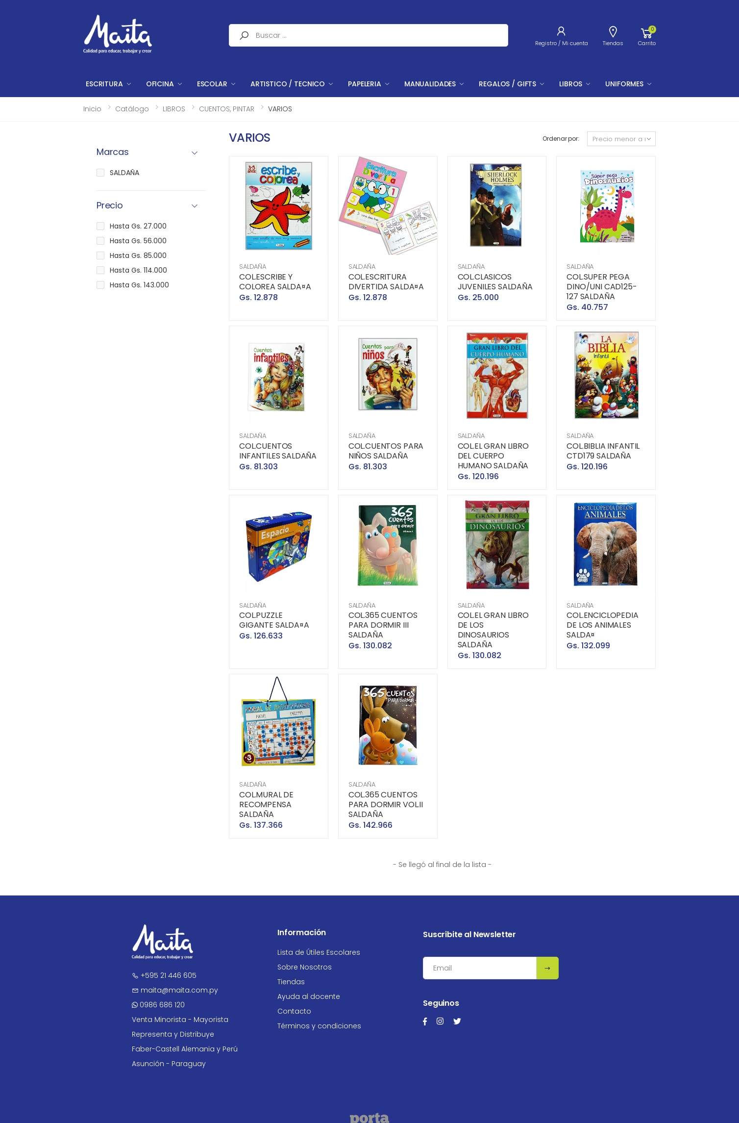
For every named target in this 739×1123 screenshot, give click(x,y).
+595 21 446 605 (164, 975)
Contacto (294, 1011)
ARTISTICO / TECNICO (287, 84)
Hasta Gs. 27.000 (138, 226)
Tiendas (291, 982)
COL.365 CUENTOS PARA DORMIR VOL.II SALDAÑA (385, 804)
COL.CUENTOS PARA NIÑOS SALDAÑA (385, 450)
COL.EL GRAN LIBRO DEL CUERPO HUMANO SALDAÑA (493, 455)
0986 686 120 (158, 1005)
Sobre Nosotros (304, 967)
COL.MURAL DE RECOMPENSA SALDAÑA (266, 804)
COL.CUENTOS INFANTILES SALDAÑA (278, 450)
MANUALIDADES (430, 84)
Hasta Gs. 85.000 (138, 255)
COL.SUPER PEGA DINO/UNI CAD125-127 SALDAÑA (602, 286)
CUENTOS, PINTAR (226, 109)
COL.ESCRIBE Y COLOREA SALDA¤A (275, 281)
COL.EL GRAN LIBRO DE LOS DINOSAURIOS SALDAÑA (493, 630)
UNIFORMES (624, 84)
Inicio (92, 109)
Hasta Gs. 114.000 (138, 270)
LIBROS (570, 84)
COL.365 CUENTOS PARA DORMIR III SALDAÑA (383, 625)
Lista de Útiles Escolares (318, 952)
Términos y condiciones (319, 1026)
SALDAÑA (252, 266)
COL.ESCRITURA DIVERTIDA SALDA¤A (386, 281)
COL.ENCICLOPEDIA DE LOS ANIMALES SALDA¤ (602, 625)
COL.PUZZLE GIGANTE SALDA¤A (274, 620)
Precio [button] (110, 206)
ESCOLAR (212, 84)
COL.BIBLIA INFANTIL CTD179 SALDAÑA (603, 450)
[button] (647, 35)
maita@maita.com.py (175, 990)
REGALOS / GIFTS (507, 84)
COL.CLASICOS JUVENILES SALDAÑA (495, 281)
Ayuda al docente (308, 996)
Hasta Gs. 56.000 (138, 241)
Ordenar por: (560, 138)
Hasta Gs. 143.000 (139, 285)
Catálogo (132, 109)
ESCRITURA (104, 84)
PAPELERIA (364, 84)
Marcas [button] (113, 152)
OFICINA (160, 84)
